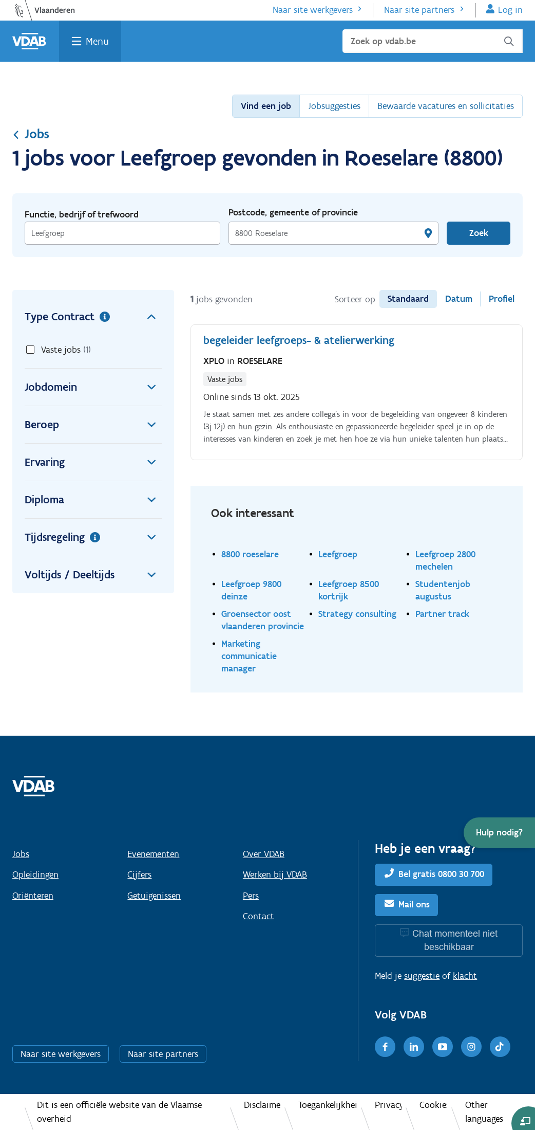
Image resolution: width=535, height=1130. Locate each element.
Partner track (442, 613)
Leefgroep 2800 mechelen (445, 560)
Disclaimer (262, 1104)
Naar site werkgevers (313, 9)
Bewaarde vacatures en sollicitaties (445, 106)
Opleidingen (35, 874)
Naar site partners (419, 9)
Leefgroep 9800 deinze (251, 590)
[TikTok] (500, 1046)
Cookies (433, 1104)
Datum (458, 298)
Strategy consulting (357, 613)
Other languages (484, 1111)
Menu (97, 41)
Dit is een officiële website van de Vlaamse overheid (119, 1111)
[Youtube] (442, 1046)
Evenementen (153, 854)
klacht (465, 975)
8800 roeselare (250, 554)
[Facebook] (385, 1046)
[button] (499, 832)
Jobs (30, 133)
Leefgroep (337, 554)
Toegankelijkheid (327, 1104)
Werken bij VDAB (275, 874)
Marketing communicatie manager (249, 655)
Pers (251, 895)
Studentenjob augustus (442, 590)
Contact (258, 916)
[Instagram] (471, 1046)
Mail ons (414, 904)
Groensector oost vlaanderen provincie (262, 619)
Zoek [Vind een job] (478, 233)
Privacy (388, 1104)
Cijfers (139, 874)
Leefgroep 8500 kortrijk (348, 590)
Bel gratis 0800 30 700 (441, 874)
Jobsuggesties (334, 106)
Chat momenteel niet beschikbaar (455, 940)
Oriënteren (32, 895)
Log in (510, 9)
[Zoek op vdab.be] (432, 41)
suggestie (422, 975)
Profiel (501, 298)
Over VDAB (263, 854)
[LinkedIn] (414, 1046)
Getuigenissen (154, 895)
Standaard (408, 298)
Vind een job (266, 106)
